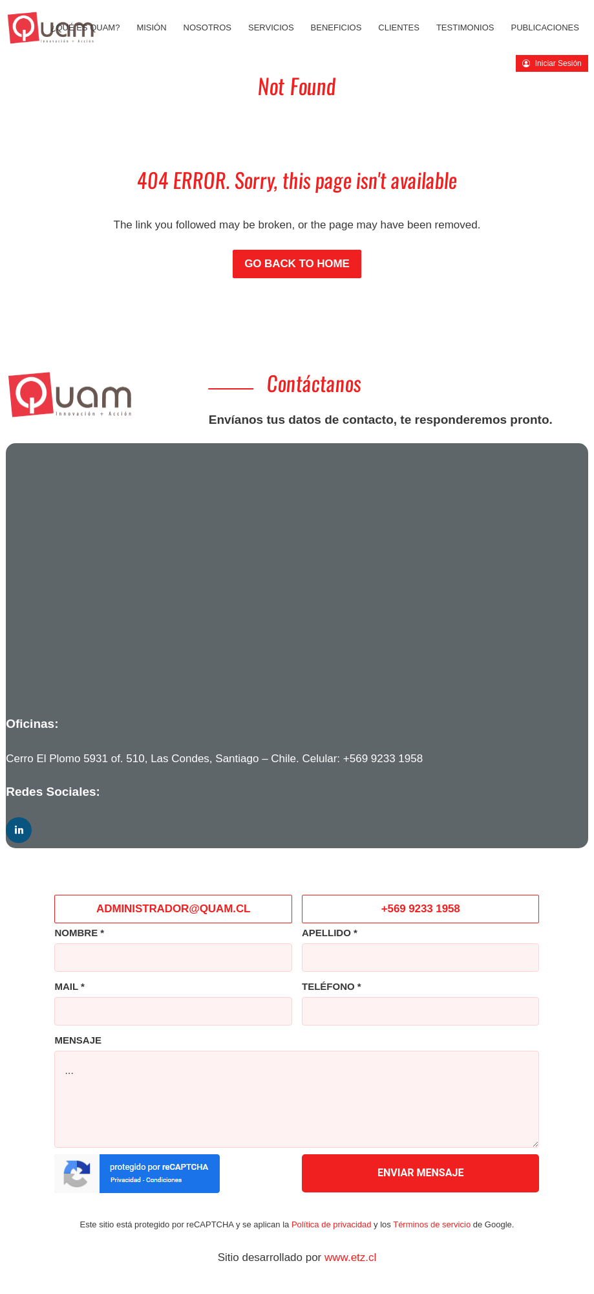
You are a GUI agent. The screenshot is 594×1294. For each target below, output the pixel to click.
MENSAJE (77, 1040)
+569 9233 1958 (383, 758)
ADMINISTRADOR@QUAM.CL (173, 909)
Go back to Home (297, 264)
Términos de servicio (432, 1224)
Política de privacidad (332, 1224)
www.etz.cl (350, 1257)
